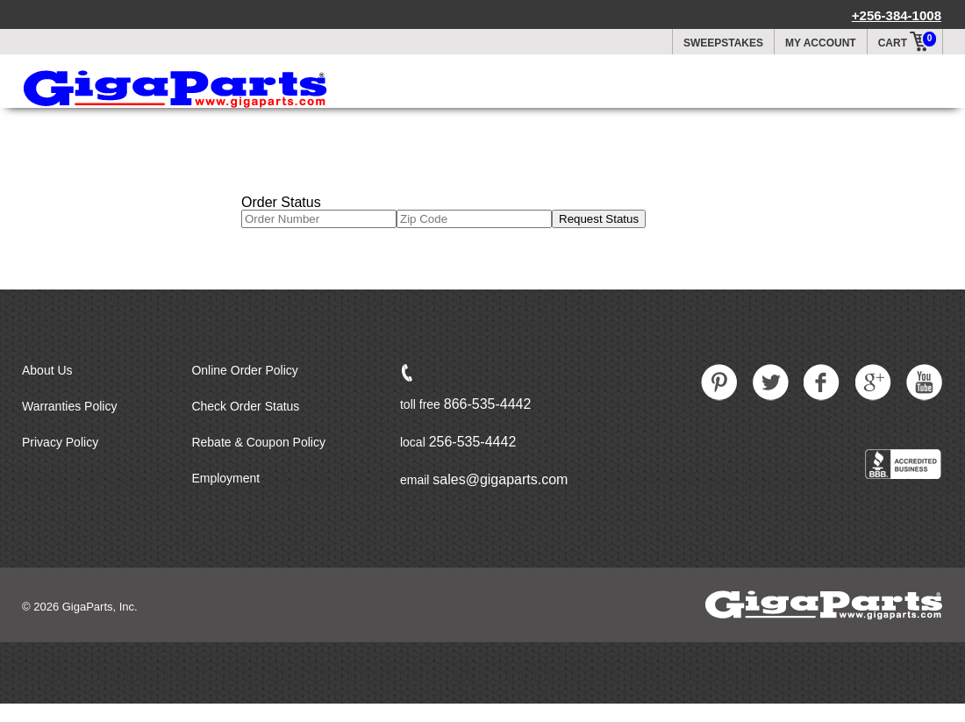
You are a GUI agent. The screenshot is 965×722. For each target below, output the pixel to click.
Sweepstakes (723, 43)
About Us (47, 370)
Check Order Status (245, 406)
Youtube (924, 382)
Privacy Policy (60, 442)
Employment (225, 478)
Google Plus (873, 382)
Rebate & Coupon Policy (258, 442)
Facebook (822, 382)
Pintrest (719, 382)
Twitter (771, 382)
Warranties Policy (69, 406)
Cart (908, 39)
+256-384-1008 (896, 15)
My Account (820, 43)
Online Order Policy (244, 370)
